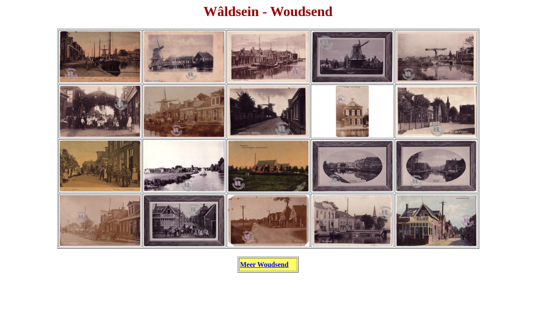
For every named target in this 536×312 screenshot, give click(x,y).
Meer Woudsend (264, 264)
